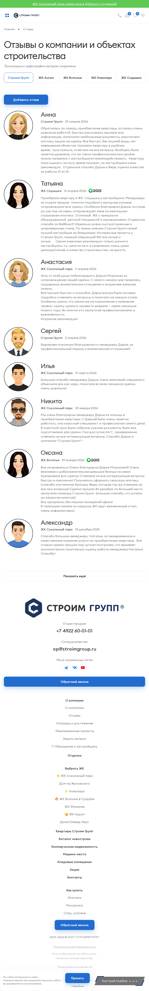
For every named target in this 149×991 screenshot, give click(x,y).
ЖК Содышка (131, 78)
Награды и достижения (74, 723)
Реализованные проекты (74, 731)
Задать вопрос (74, 739)
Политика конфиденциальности (74, 947)
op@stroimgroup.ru (74, 649)
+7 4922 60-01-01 (74, 631)
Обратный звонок (75, 925)
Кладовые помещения (74, 862)
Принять (77, 978)
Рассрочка (74, 905)
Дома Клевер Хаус (74, 822)
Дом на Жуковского (74, 783)
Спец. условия (75, 913)
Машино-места (74, 854)
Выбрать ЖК (74, 768)
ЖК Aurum (46, 78)
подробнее (77, 986)
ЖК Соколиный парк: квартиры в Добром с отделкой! (75, 4)
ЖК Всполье (72, 78)
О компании (74, 700)
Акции (74, 869)
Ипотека (74, 897)
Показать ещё (74, 576)
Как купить (74, 890)
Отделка (74, 755)
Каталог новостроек (74, 839)
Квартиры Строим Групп (74, 831)
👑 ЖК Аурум (75, 814)
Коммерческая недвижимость (74, 846)
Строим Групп (18, 78)
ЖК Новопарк (101, 78)
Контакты (74, 877)
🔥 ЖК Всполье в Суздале (74, 799)
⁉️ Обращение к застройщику (74, 746)
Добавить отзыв (26, 100)
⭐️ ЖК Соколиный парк (74, 776)
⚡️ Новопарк (74, 791)
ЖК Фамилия (74, 807)
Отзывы (74, 715)
